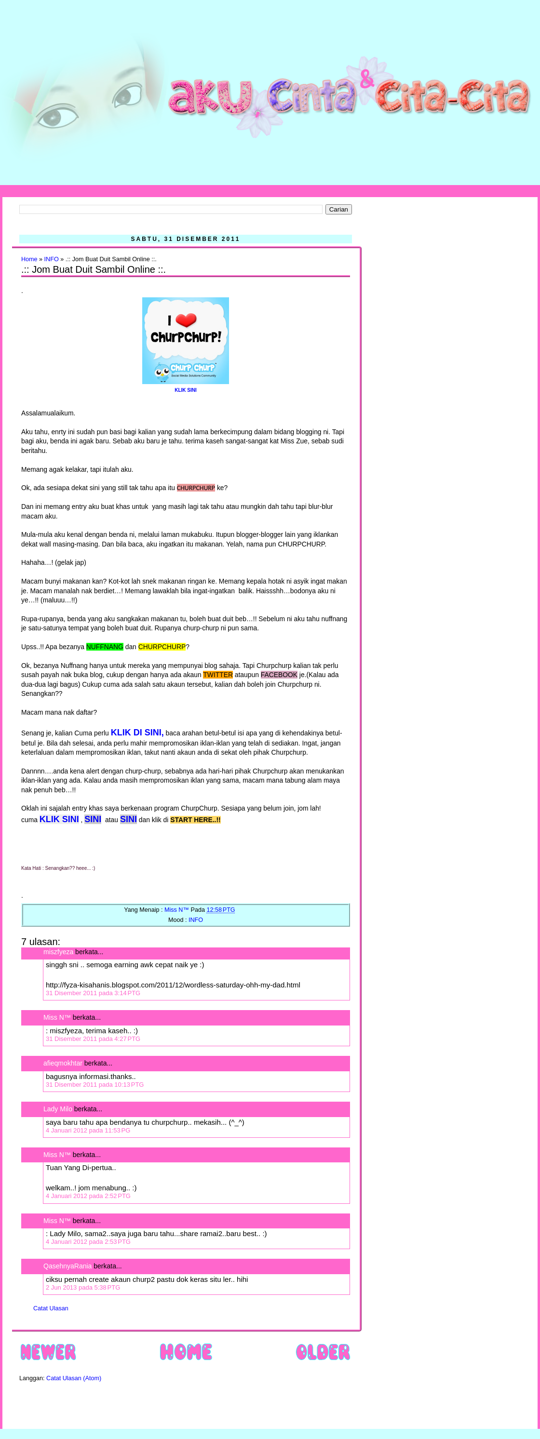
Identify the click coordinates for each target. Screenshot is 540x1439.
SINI (92, 819)
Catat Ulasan (50, 1308)
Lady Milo (57, 1109)
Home (29, 259)
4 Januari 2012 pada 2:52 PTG (88, 1195)
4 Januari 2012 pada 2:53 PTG (88, 1241)
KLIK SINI (186, 390)
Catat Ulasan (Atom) (73, 1378)
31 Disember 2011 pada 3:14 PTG (93, 993)
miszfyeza (58, 952)
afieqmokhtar (62, 1063)
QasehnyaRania (67, 1266)
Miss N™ (57, 1017)
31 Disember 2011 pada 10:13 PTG (95, 1084)
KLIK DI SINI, (137, 732)
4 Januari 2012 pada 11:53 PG (88, 1130)
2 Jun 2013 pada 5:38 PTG (83, 1287)
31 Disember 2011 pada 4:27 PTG (93, 1038)
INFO (51, 259)
